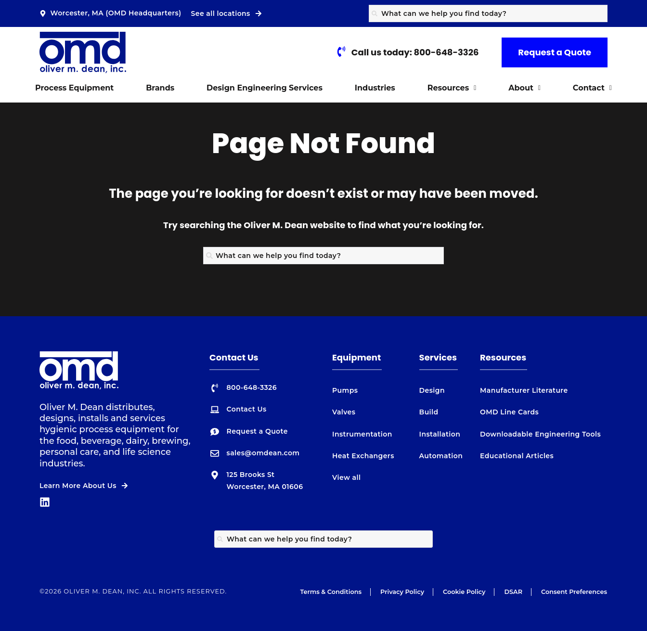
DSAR (513, 591)
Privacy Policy (402, 591)
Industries (375, 87)
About (524, 87)
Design (432, 390)
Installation (440, 434)
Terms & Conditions (331, 591)
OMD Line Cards (509, 412)
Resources (452, 87)
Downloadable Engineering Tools (540, 434)
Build (429, 412)
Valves (343, 412)
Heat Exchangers (363, 455)
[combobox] (488, 13)
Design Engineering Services (265, 87)
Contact (592, 87)
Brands (160, 87)
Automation (441, 455)
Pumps (345, 390)
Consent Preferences (574, 591)
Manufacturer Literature (524, 390)
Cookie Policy (464, 591)
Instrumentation (362, 434)
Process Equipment (74, 87)
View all (346, 477)
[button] (451, 88)
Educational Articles (517, 455)
